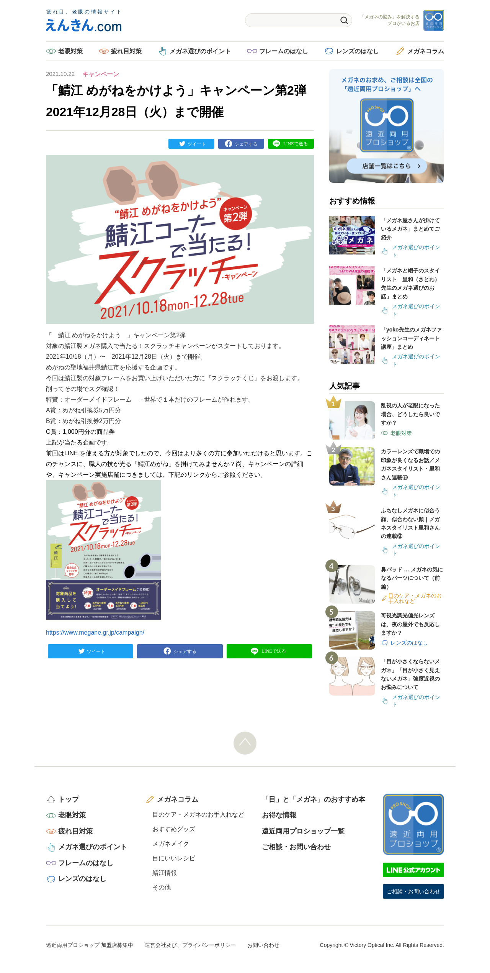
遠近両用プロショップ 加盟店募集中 (89, 945)
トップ (68, 799)
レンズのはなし (357, 51)
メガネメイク (170, 843)
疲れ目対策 (126, 51)
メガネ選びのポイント (200, 51)
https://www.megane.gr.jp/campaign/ (95, 632)
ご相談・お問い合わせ (296, 847)
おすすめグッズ (173, 829)
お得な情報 (279, 815)
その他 (161, 887)
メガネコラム (425, 51)
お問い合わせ (263, 945)
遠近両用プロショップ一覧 (303, 831)
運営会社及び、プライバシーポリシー (190, 945)
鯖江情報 (164, 873)
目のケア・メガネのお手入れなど (198, 814)
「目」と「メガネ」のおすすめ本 (313, 799)
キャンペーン (100, 74)
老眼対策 (70, 51)
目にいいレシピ (173, 858)
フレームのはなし (283, 51)
